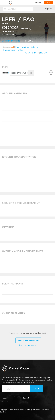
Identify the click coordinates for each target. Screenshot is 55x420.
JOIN (48, 3)
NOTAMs (44, 53)
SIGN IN (38, 3)
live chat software (27, 345)
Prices (5, 73)
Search (36, 388)
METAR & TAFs (31, 53)
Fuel (17, 47)
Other (20, 50)
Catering (34, 47)
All (12, 47)
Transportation (9, 50)
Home (4, 398)
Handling (25, 47)
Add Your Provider (28, 340)
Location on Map (11, 41)
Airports (48, 9)
